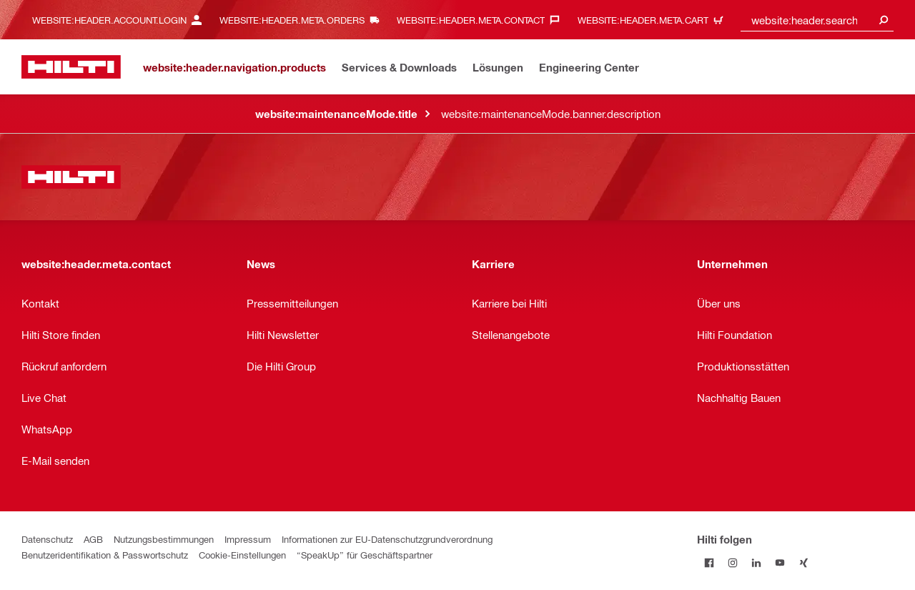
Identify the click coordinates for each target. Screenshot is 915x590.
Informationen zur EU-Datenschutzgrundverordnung (387, 539)
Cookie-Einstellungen (242, 554)
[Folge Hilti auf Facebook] (709, 562)
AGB (93, 539)
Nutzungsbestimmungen (164, 539)
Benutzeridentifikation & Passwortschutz (104, 554)
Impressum (247, 539)
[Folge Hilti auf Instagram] (732, 562)
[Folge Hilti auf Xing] (803, 562)
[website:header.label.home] (71, 67)
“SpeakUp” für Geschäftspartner (364, 554)
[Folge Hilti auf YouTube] (779, 562)
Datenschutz (47, 539)
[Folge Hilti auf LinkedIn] (756, 562)
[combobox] (817, 19)
